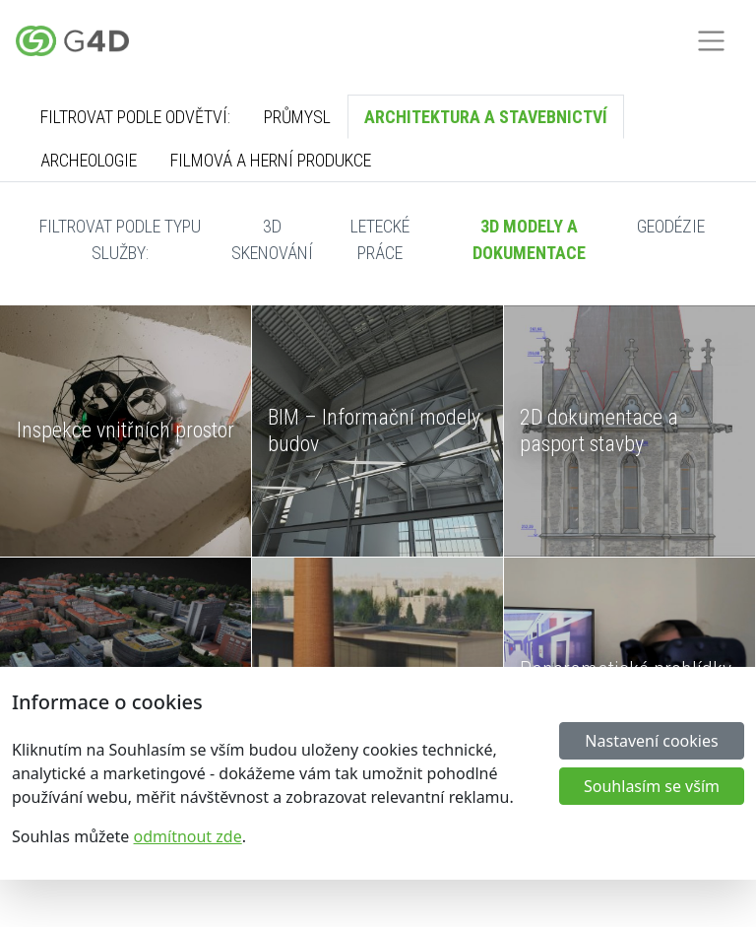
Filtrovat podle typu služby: (120, 239)
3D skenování (272, 239)
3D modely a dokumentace (529, 239)
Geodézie (671, 226)
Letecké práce (380, 239)
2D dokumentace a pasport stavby (599, 430)
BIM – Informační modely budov (374, 430)
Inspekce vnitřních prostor (125, 430)
